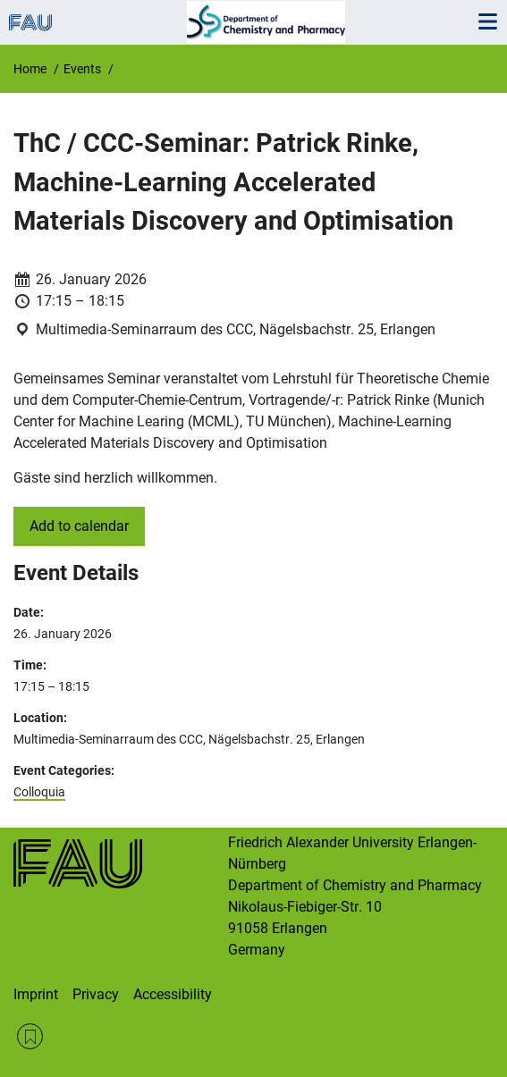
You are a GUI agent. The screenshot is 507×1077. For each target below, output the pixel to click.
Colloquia (39, 792)
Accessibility (172, 994)
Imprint (35, 994)
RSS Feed (30, 1036)
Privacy (95, 994)
